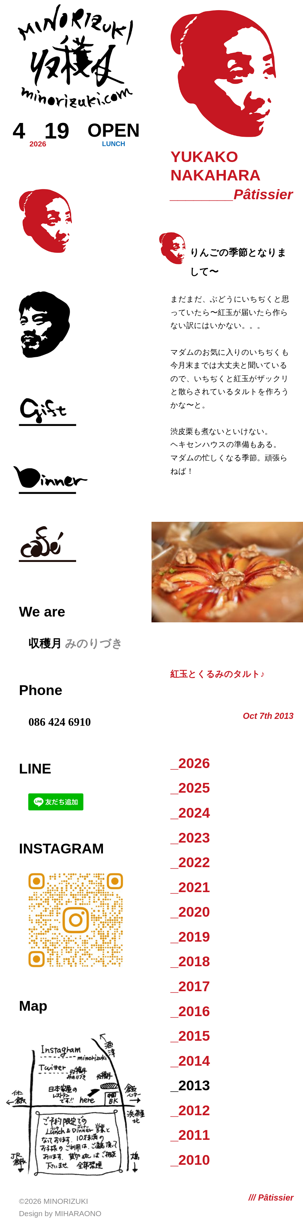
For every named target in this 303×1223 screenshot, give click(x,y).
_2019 (190, 937)
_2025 (190, 788)
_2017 (190, 986)
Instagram (61, 848)
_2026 (190, 763)
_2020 (190, 912)
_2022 (190, 862)
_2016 (190, 1011)
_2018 (190, 961)
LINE (35, 768)
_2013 (190, 1085)
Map (33, 1006)
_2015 (190, 1036)
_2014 (190, 1061)
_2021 (190, 887)
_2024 (190, 813)
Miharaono (78, 1213)
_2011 (190, 1135)
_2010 (190, 1160)
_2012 (190, 1110)
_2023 (190, 837)
